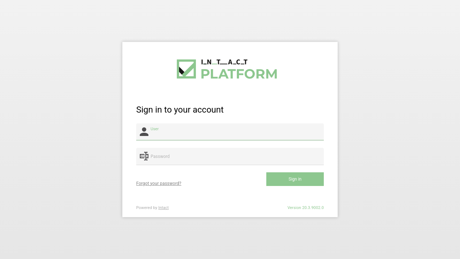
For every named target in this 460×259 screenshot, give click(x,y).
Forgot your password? (158, 183)
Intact (163, 207)
